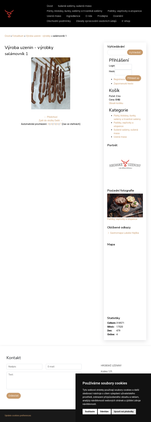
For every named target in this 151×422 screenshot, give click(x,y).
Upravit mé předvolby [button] (123, 411)
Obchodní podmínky (59, 21)
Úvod (50, 6)
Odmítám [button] (104, 411)
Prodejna (102, 16)
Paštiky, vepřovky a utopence (125, 11)
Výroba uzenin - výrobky (38, 36)
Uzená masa (54, 16)
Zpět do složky (46, 120)
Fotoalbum (18, 36)
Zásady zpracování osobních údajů (96, 21)
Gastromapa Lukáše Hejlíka (124, 233)
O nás (89, 16)
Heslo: (112, 71)
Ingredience (73, 16)
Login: (112, 65)
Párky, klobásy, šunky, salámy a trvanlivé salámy (74, 11)
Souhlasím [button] (90, 411)
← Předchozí (51, 117)
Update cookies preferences (18, 415)
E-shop (126, 21)
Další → (59, 120)
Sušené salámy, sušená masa (74, 6)
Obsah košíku (116, 103)
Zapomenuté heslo (123, 83)
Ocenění (118, 16)
